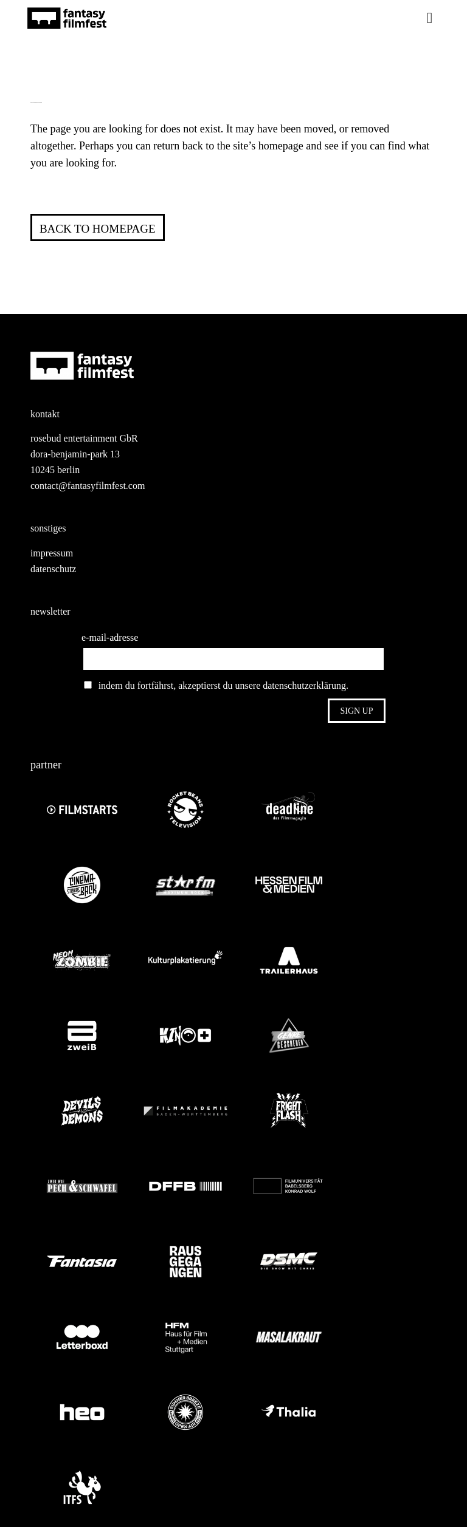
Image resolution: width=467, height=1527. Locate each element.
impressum (51, 553)
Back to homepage (98, 228)
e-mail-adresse (109, 637)
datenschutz (53, 569)
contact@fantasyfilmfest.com (87, 485)
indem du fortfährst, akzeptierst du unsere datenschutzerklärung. (216, 685)
